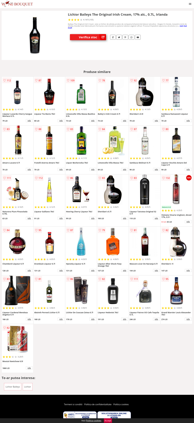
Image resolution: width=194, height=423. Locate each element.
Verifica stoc (92, 37)
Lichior (27, 386)
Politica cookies (121, 404)
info (29, 120)
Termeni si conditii (73, 404)
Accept (108, 420)
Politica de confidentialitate (98, 404)
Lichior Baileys (13, 386)
